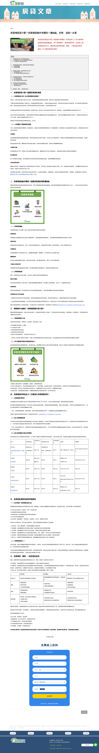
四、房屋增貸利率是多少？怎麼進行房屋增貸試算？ (22, 76)
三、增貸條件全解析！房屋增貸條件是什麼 (20, 70)
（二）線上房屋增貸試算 (16, 79)
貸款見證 (73, 4)
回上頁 (84, 712)
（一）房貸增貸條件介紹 (16, 72)
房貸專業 (87, 4)
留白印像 (59, 745)
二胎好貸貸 (52, 745)
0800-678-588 (59, 740)
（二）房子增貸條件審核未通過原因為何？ (20, 73)
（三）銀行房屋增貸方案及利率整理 (19, 80)
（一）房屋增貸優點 (15, 66)
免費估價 (87, 745)
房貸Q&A (66, 4)
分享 (11, 28)
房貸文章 (80, 4)
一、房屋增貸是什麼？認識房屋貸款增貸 (20, 59)
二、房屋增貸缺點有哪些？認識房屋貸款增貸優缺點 (22, 64)
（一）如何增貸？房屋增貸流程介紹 (19, 84)
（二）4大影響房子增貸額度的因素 (19, 61)
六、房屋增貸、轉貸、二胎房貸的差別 (19, 88)
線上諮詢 (58, 4)
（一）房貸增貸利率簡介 (16, 78)
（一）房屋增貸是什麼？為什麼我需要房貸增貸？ (22, 60)
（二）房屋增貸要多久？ (16, 85)
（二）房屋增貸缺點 (15, 67)
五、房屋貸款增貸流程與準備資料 (18, 83)
